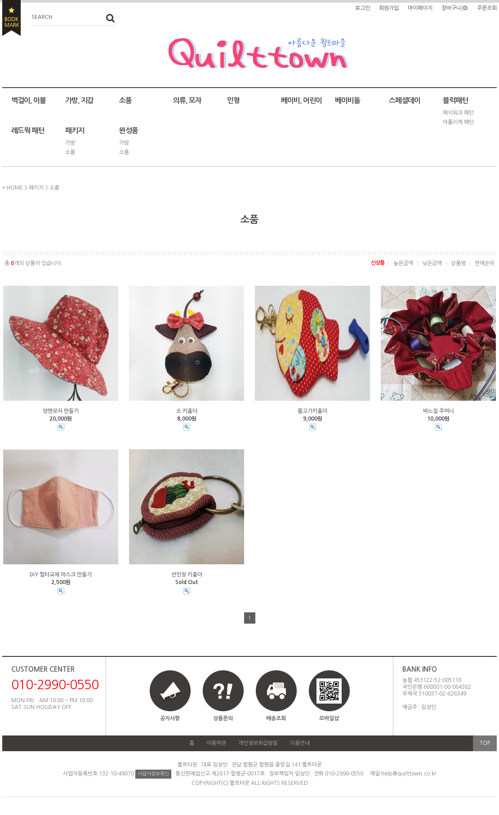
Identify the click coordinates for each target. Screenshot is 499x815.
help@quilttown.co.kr (408, 773)
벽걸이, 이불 (28, 100)
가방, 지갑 (79, 100)
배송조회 (276, 718)
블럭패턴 (455, 100)
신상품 (377, 263)
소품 (125, 100)
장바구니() (454, 8)
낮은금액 (432, 263)
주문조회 (487, 8)
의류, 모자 (187, 100)
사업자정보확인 (153, 773)
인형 (233, 100)
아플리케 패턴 (458, 122)
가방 (70, 143)
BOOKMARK (11, 18)
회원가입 (389, 8)
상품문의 (223, 718)
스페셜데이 (404, 100)
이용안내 (300, 743)
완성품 (128, 130)
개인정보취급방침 (258, 743)
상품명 (458, 263)
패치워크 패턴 (458, 112)
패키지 (74, 130)
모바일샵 (329, 699)
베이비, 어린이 (301, 100)
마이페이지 (420, 8)
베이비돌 (347, 100)
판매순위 (485, 263)
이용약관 (216, 743)
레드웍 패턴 (27, 130)
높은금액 (403, 263)
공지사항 (170, 718)
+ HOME (12, 187)
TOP (485, 743)
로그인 (362, 8)
